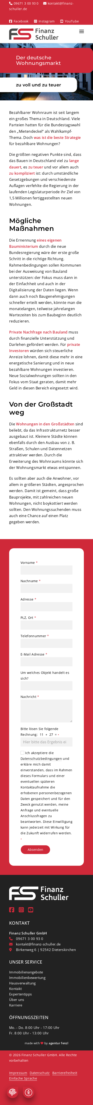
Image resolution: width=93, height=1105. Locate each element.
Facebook (21, 21)
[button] (81, 34)
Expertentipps (20, 994)
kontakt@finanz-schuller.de (38, 944)
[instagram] (21, 910)
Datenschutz (40, 1073)
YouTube (72, 21)
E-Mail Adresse (34, 654)
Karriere (15, 1005)
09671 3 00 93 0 (26, 3)
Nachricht (30, 696)
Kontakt (15, 988)
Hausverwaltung (22, 983)
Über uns (16, 999)
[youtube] (30, 910)
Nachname (31, 581)
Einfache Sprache (23, 1078)
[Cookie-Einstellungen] (12, 1092)
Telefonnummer (35, 636)
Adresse (28, 599)
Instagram (47, 21)
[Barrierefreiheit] (28, 1092)
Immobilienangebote (26, 972)
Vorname (29, 562)
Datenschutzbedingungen (41, 758)
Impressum (18, 1073)
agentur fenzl (58, 1043)
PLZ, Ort (28, 617)
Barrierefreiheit (64, 1073)
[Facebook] (11, 910)
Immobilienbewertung (27, 977)
